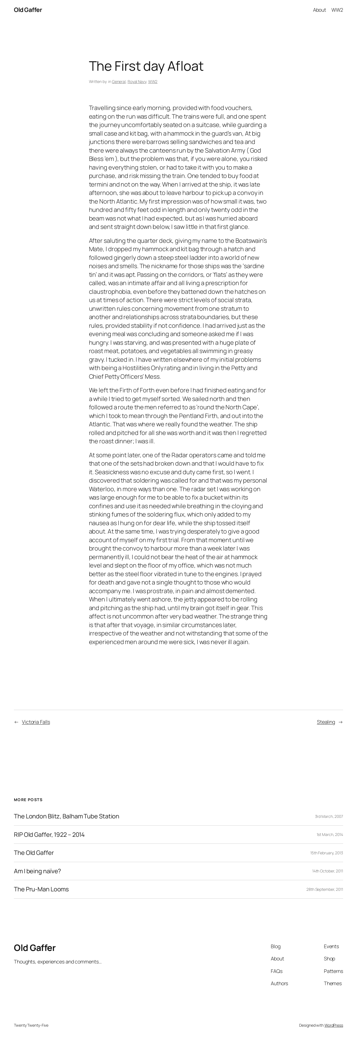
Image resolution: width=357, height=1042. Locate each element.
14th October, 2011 (327, 871)
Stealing (326, 721)
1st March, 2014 (330, 834)
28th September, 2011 (324, 889)
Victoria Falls (36, 721)
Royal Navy (137, 81)
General (119, 81)
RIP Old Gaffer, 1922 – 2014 (49, 834)
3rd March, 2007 (329, 816)
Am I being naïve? (37, 871)
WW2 (153, 81)
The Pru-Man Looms (41, 889)
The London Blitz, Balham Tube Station (66, 816)
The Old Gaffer (34, 852)
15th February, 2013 (326, 852)
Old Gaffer (28, 10)
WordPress (333, 1025)
